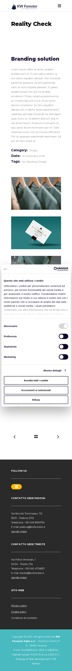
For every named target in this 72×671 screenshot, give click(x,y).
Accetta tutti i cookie (36, 380)
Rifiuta (36, 399)
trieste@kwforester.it (32, 573)
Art (23, 161)
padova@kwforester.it (32, 526)
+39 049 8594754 (34, 522)
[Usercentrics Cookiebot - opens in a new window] (53, 269)
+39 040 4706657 (34, 568)
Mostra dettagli (52, 370)
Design (33, 150)
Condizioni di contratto (24, 617)
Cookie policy (18, 611)
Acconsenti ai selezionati (36, 390)
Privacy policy (19, 605)
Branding (32, 161)
